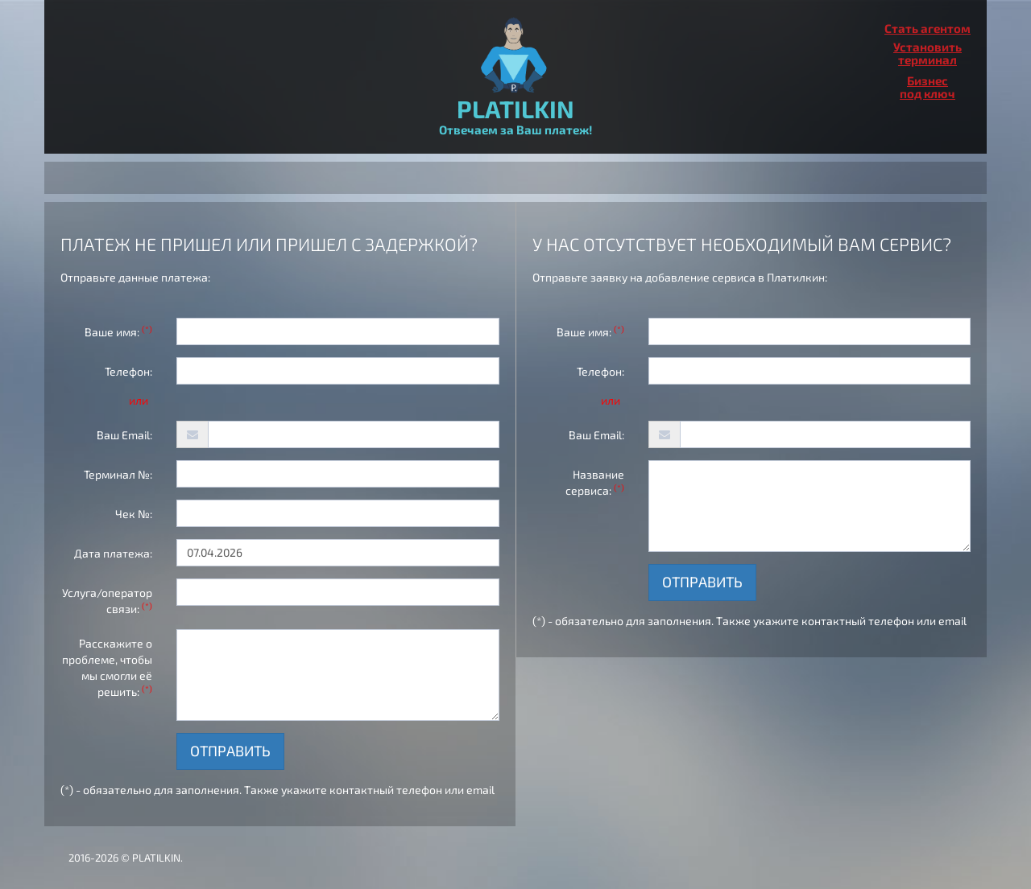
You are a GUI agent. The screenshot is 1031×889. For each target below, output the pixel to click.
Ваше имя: (118, 331)
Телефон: (128, 371)
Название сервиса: (594, 482)
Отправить (230, 750)
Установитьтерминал (927, 53)
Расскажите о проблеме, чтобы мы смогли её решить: (107, 667)
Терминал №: (118, 474)
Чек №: (133, 514)
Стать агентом (927, 28)
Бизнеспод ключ (927, 87)
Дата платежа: (113, 553)
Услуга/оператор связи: (107, 600)
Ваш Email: (124, 435)
